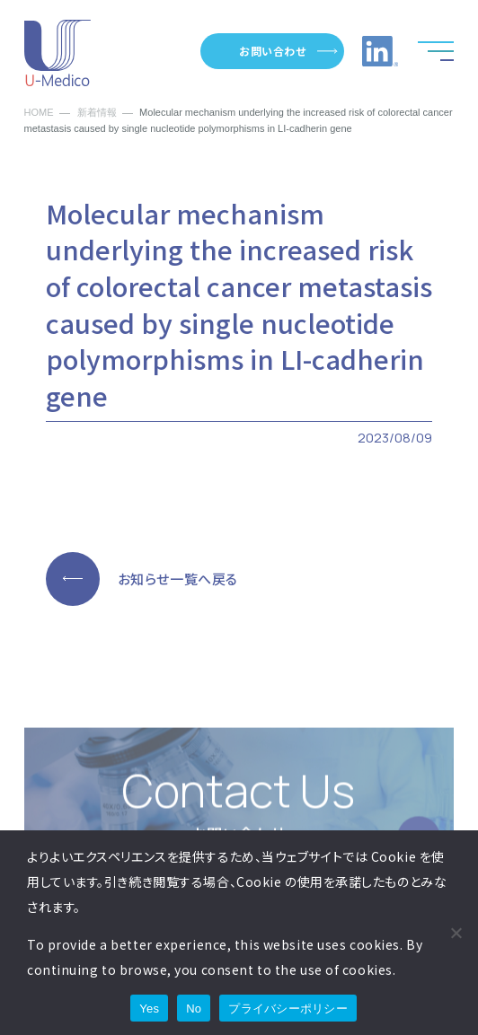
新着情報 (97, 113)
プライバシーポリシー (288, 1008)
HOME (39, 113)
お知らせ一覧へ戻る (178, 578)
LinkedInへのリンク (380, 51)
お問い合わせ (272, 50)
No (193, 1008)
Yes (149, 1008)
